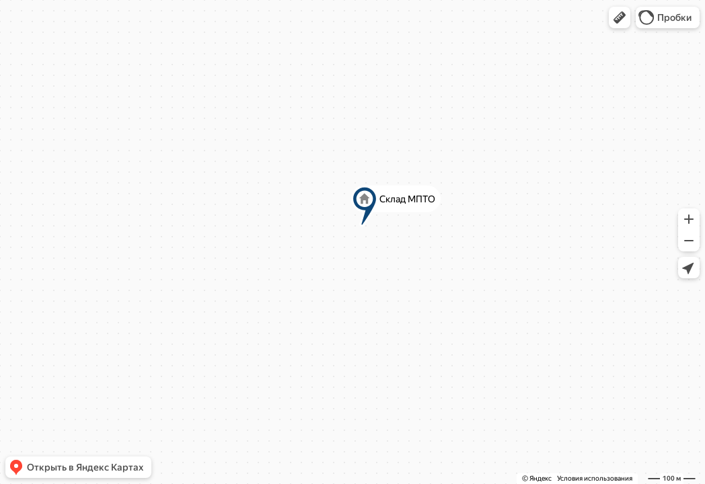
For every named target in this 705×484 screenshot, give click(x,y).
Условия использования (594, 478)
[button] (619, 17)
